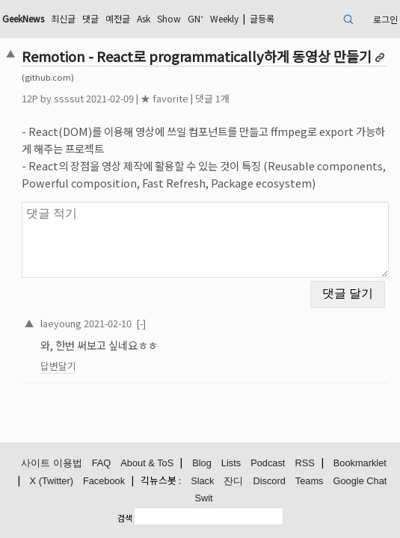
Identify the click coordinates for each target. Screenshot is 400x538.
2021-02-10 (108, 323)
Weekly (224, 18)
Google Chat (360, 480)
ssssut (69, 98)
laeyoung (60, 323)
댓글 (90, 18)
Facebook (104, 480)
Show (169, 18)
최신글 (63, 18)
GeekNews (23, 18)
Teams (309, 480)
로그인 (385, 19)
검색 (124, 518)
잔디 (233, 480)
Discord (269, 480)
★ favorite (164, 98)
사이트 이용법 (51, 463)
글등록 (262, 18)
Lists (231, 463)
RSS (304, 463)
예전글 (117, 18)
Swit (203, 498)
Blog (202, 463)
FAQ (101, 463)
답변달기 (58, 366)
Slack (202, 480)
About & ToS (146, 463)
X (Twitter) (51, 480)
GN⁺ (195, 18)
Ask (143, 18)
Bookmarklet (360, 463)
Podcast (267, 463)
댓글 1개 (212, 98)
